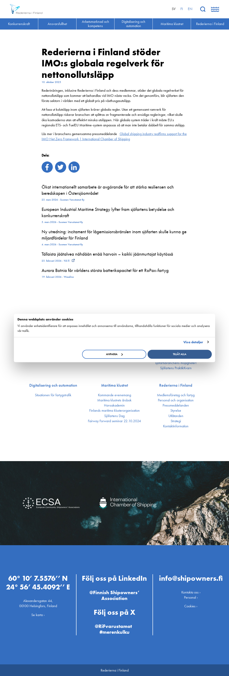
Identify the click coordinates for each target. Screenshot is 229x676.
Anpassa (114, 354)
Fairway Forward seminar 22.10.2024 (114, 421)
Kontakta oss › (191, 591)
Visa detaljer (193, 342)
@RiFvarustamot (113, 626)
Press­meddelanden (176, 405)
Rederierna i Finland (175, 385)
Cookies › (190, 605)
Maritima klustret (114, 385)
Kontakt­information (176, 426)
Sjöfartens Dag (114, 416)
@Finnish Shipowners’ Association (114, 595)
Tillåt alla (179, 354)
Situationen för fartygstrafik (53, 395)
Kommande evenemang (114, 395)
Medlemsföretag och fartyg (176, 395)
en (190, 8)
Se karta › (38, 614)
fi (181, 8)
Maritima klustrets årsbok (114, 400)
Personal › (191, 597)
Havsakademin (114, 405)
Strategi (176, 421)
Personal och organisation (176, 400)
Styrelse (175, 410)
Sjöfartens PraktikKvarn (176, 368)
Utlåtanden (175, 416)
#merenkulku (114, 631)
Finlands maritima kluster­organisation (114, 410)
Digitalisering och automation (53, 385)
